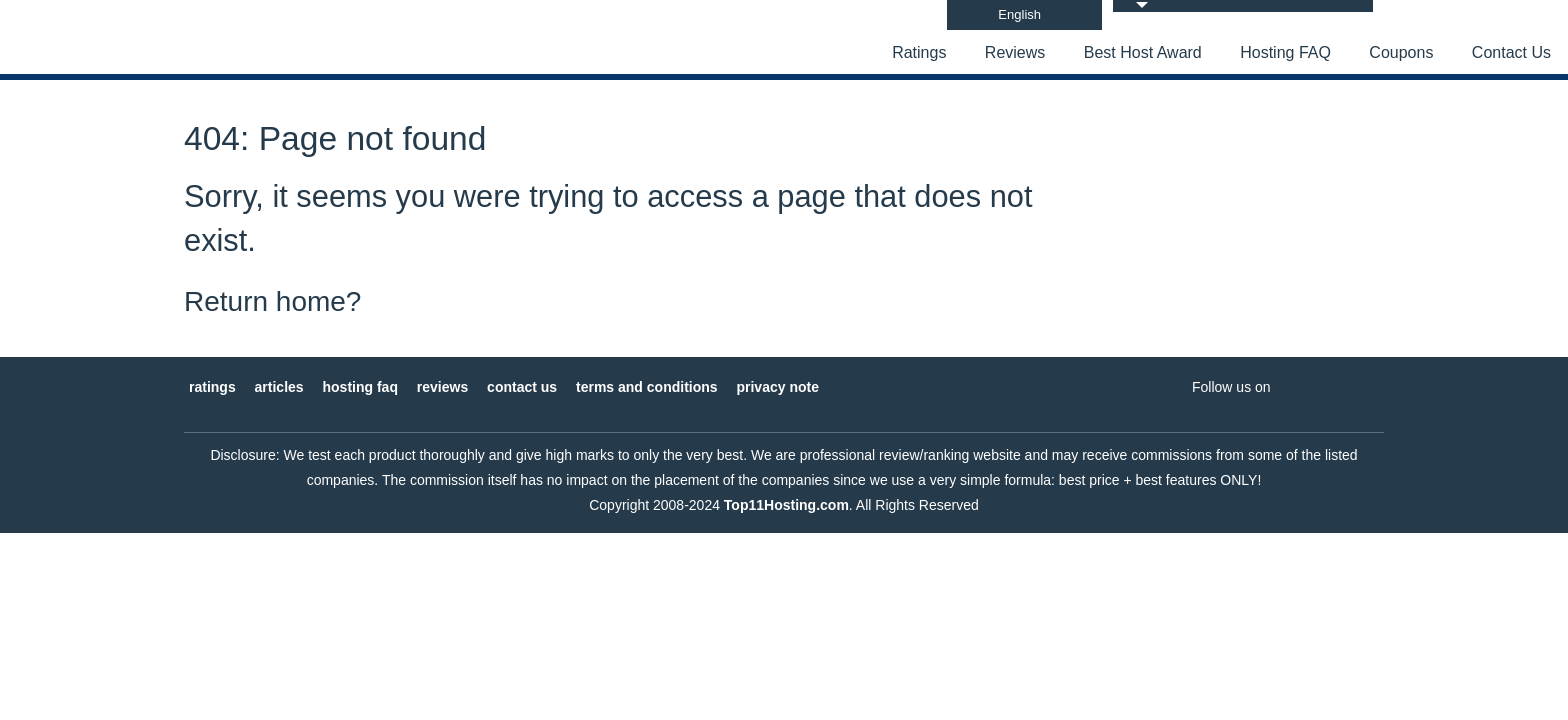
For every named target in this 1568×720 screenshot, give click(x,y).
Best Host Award (1143, 52)
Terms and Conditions (647, 387)
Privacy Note (777, 387)
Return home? (272, 301)
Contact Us (1511, 52)
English (1019, 14)
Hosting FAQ (1285, 52)
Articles (279, 387)
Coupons (1401, 52)
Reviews (1015, 52)
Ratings (919, 52)
